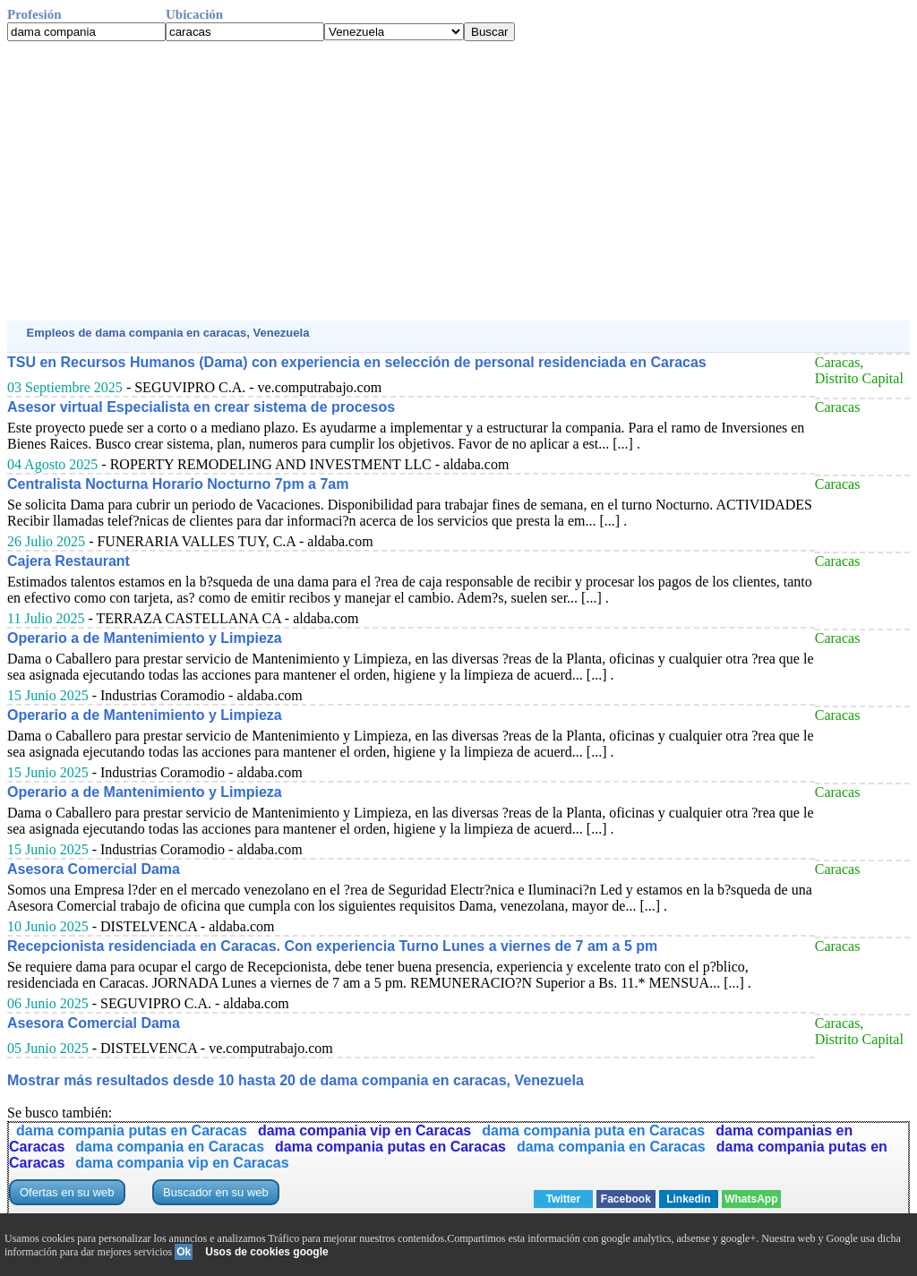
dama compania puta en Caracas (593, 1130)
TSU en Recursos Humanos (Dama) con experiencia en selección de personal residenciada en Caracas (357, 362)
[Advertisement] (458, 181)
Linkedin (688, 1199)
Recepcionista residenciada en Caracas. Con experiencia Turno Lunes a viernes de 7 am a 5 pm (332, 946)
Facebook (626, 1199)
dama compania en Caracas (169, 1146)
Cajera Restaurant (68, 561)
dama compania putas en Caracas (131, 1130)
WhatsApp (750, 1199)
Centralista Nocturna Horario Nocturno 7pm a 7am (177, 484)
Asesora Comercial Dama (93, 869)
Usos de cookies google (266, 1252)
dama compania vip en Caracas (364, 1130)
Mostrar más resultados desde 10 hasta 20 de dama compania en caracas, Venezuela (295, 1080)
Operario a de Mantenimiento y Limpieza (144, 638)
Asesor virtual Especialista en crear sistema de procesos (201, 407)
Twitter (563, 1199)
